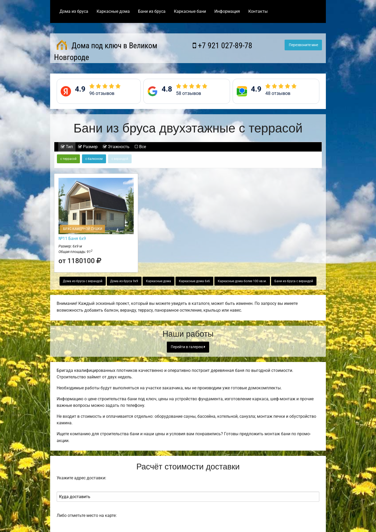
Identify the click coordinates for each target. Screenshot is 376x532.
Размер (88, 146)
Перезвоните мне (303, 45)
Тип (67, 146)
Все (140, 146)
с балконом (94, 159)
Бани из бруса (152, 11)
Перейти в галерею (188, 347)
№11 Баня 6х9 (72, 238)
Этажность (116, 146)
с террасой (68, 159)
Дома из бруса (74, 11)
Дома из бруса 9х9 (124, 281)
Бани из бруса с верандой (293, 281)
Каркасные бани (190, 11)
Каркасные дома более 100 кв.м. (242, 281)
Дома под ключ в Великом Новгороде (105, 51)
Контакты (258, 11)
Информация (227, 11)
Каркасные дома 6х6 (194, 281)
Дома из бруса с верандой (82, 281)
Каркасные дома (113, 11)
